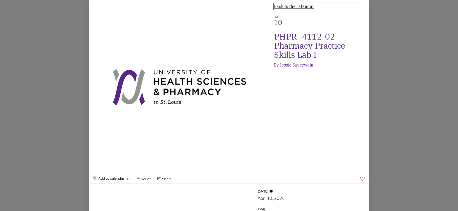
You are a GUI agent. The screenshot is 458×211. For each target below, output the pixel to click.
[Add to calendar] (111, 178)
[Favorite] (363, 178)
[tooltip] (271, 191)
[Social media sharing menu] (164, 178)
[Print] (143, 178)
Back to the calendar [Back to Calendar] (294, 6)
